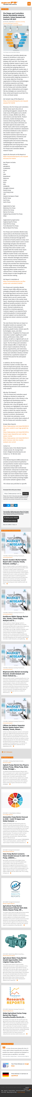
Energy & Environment (14, 850)
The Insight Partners (8, 814)
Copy (25, 493)
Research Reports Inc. (8, 1010)
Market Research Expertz (9, 955)
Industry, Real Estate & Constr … (16, 761)
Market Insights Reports (9, 903)
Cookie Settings (21, 1092)
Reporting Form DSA (11, 1092)
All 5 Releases (6, 752)
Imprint (6, 1090)
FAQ (2, 1090)
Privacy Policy (12, 1090)
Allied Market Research (8, 851)
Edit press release (10, 520)
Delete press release (11, 517)
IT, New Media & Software (15, 813)
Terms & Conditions (20, 1090)
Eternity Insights (7, 762)
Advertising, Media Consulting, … (17, 954)
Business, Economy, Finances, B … (17, 555)
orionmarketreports (17, 25)
